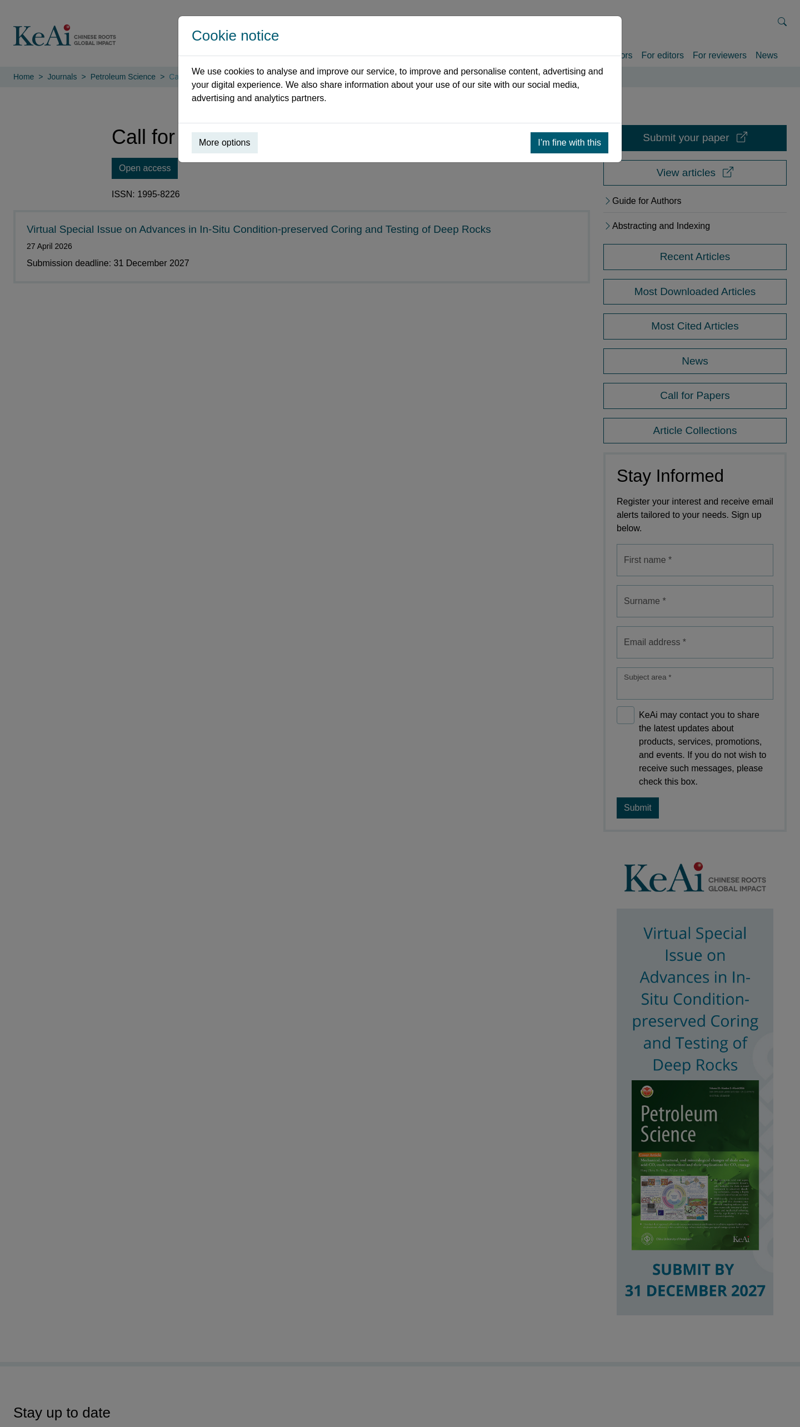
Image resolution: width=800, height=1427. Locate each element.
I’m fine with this (569, 142)
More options (225, 142)
